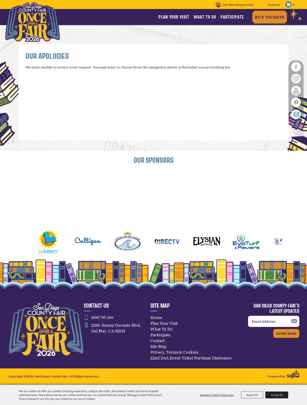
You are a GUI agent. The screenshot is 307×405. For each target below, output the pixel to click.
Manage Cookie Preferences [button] (217, 395)
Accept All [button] (277, 395)
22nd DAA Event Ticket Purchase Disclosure (191, 358)
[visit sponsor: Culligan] (98, 242)
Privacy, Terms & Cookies (174, 353)
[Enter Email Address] (273, 322)
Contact (157, 341)
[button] (15, 243)
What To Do (205, 17)
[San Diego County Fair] (33, 22)
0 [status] (294, 4)
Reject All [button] (252, 395)
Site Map (158, 347)
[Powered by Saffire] (293, 375)
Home (156, 318)
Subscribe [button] (286, 334)
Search (262, 4)
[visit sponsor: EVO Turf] (256, 242)
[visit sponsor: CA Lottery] (59, 242)
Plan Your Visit (174, 17)
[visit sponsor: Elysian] (217, 242)
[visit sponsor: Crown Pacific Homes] (138, 242)
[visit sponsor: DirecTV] (177, 242)
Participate (232, 17)
